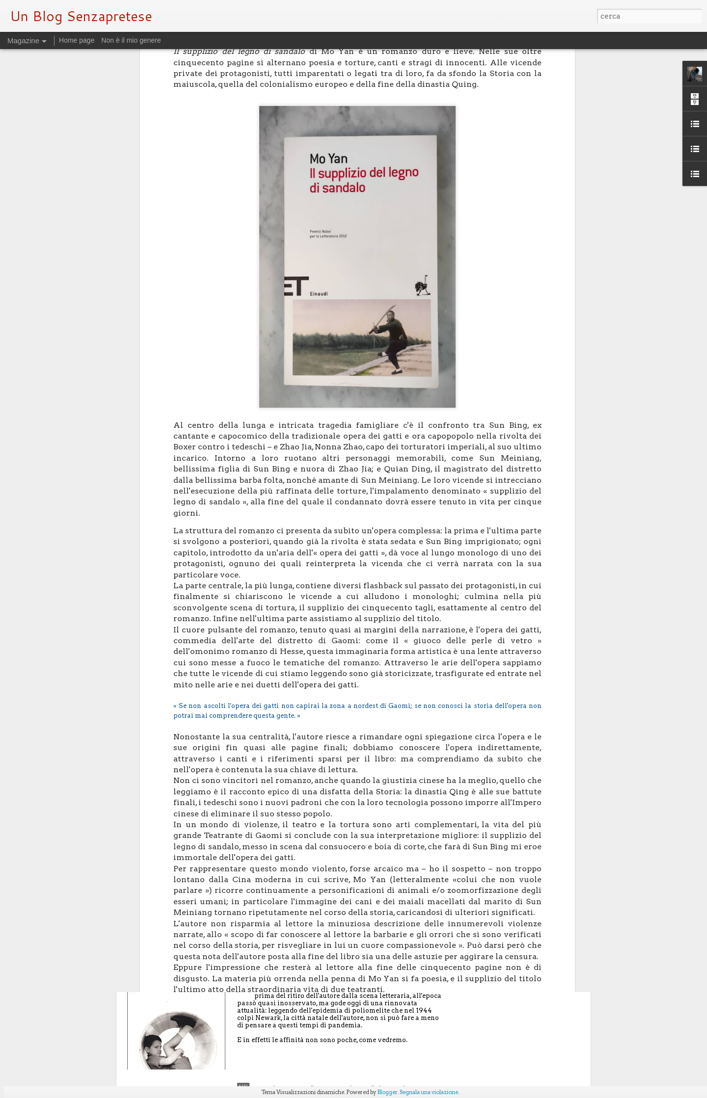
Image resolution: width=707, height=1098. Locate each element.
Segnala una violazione (429, 1092)
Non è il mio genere (131, 40)
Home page (76, 40)
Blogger (387, 1092)
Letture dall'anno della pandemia (313, 865)
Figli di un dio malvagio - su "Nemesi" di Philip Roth (346, 977)
